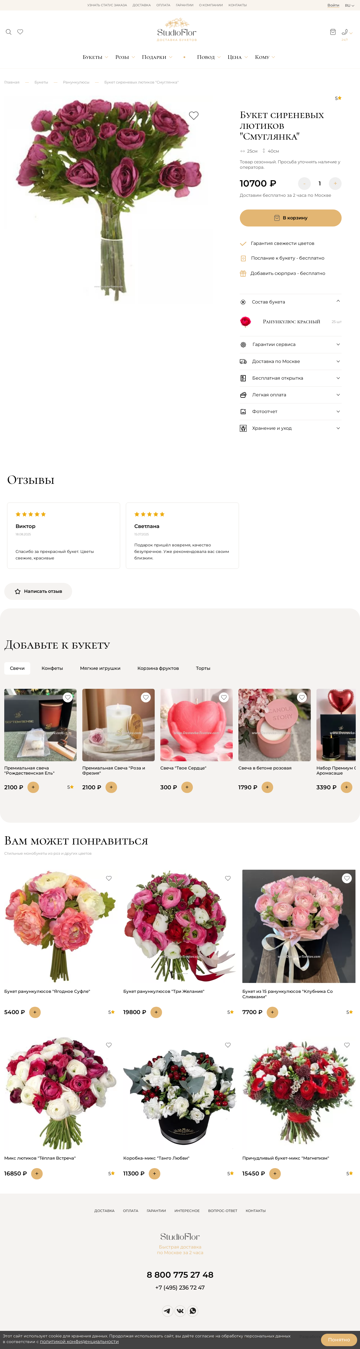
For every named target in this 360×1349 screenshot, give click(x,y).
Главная (12, 82)
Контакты (237, 5)
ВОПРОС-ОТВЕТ (222, 1211)
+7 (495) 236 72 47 (180, 1287)
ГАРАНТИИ (156, 1211)
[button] (8, 30)
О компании (211, 5)
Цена (235, 57)
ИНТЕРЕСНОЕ (187, 1211)
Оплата (163, 5)
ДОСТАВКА (104, 1211)
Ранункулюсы (76, 82)
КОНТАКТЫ (256, 1211)
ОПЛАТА (130, 1211)
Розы (122, 57)
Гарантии (184, 5)
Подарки (154, 57)
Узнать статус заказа (107, 5)
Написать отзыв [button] (38, 591)
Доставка (142, 5)
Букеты (92, 57)
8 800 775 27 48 (180, 1275)
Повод (206, 57)
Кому (262, 57)
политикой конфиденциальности (79, 1341)
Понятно (339, 1339)
